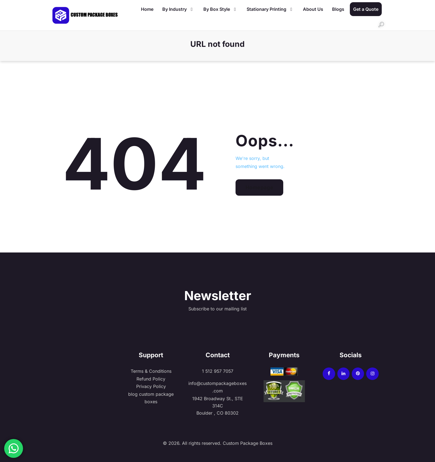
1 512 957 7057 (217, 371)
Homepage (259, 187)
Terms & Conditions (151, 371)
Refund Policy (150, 378)
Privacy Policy (151, 386)
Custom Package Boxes (246, 442)
